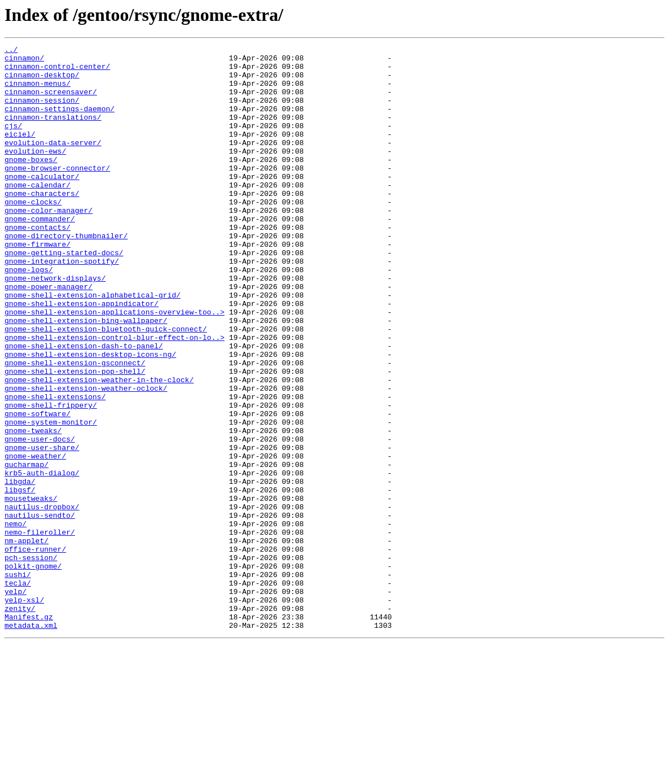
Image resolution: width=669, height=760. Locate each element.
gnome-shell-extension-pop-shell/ (75, 437)
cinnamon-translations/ (53, 132)
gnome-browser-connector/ (57, 193)
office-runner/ (35, 650)
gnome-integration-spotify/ (62, 305)
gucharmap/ (27, 549)
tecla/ (18, 691)
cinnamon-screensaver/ (51, 102)
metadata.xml (31, 742)
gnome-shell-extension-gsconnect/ (75, 427)
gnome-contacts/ (38, 264)
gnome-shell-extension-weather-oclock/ (86, 457)
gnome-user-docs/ (40, 518)
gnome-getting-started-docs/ (64, 295)
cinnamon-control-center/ (57, 71)
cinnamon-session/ (42, 112)
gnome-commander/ (40, 254)
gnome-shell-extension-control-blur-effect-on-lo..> (115, 396)
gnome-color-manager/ (49, 244)
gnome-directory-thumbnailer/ (66, 274)
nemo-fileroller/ (40, 630)
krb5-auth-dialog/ (42, 559)
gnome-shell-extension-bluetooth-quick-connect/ (106, 386)
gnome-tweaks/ (33, 508)
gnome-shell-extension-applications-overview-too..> (115, 366)
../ (11, 51)
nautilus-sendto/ (40, 610)
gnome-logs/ (29, 315)
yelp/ (16, 701)
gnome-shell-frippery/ (51, 478)
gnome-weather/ (35, 539)
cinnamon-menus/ (38, 91)
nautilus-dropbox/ (42, 600)
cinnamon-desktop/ (42, 81)
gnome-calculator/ (42, 203)
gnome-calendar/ (38, 213)
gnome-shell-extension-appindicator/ (82, 356)
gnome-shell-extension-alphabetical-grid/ (93, 345)
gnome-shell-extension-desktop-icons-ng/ (90, 417)
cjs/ (13, 142)
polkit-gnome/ (33, 671)
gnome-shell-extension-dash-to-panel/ (84, 406)
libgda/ (20, 569)
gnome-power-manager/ (49, 335)
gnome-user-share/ (42, 528)
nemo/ (16, 620)
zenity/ (20, 722)
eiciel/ (20, 152)
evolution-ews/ (35, 173)
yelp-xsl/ (24, 711)
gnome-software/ (38, 488)
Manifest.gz (29, 732)
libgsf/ (20, 579)
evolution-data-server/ (53, 163)
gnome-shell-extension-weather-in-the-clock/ (99, 447)
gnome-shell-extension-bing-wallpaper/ (86, 376)
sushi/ (18, 681)
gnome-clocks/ (33, 234)
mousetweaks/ (31, 589)
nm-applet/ (27, 640)
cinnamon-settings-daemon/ (60, 122)
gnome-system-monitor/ (51, 498)
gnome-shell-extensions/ (55, 467)
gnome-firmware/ (38, 284)
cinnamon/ (24, 61)
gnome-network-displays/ (55, 325)
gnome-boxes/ (31, 183)
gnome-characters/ (42, 224)
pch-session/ (31, 661)
